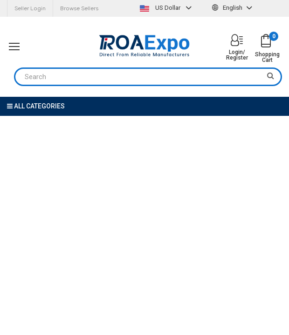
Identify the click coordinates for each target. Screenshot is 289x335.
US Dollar (167, 7)
